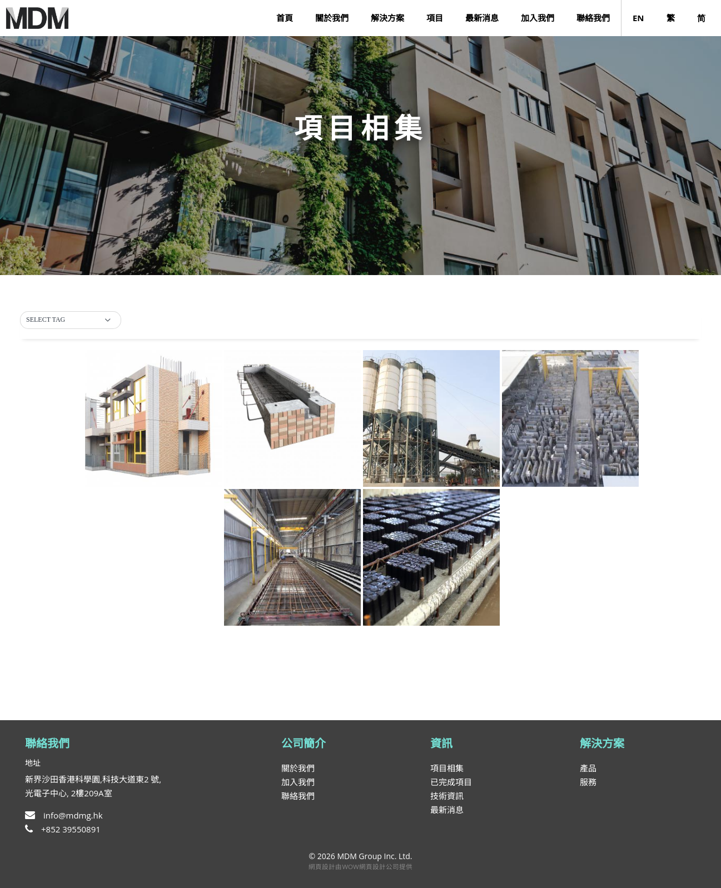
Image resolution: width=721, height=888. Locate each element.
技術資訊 (447, 795)
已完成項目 (451, 781)
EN (638, 17)
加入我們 (537, 17)
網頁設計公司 (379, 866)
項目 (434, 17)
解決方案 (387, 17)
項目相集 (447, 768)
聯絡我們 (593, 17)
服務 (588, 781)
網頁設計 (322, 866)
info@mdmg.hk (64, 815)
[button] (71, 320)
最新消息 (482, 17)
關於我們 (332, 17)
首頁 (284, 17)
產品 (588, 768)
